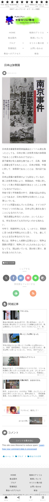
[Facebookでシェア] (13, 278)
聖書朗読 (13, 486)
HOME (13, 475)
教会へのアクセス (13, 490)
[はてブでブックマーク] (21, 278)
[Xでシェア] (6, 278)
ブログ (13, 483)
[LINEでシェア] (35, 278)
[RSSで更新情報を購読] (33, 293)
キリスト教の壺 (35, 483)
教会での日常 (9, 263)
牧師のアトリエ (35, 475)
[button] (43, 278)
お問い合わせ (35, 486)
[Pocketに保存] (28, 278)
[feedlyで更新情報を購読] (16, 293)
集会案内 (14, 479)
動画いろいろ (35, 479)
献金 (36, 490)
